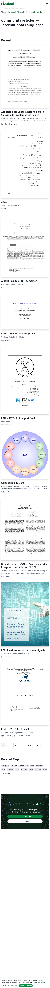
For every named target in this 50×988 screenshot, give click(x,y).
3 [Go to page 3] (11, 745)
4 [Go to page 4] (15, 745)
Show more (6, 773)
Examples (21, 12)
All (8, 12)
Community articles (34, 12)
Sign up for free (25, 816)
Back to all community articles (13, 8)
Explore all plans (25, 821)
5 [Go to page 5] (19, 745)
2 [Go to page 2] (7, 745)
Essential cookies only (10, 985)
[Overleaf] (7, 3)
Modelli (13, 12)
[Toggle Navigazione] (46, 3)
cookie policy (40, 982)
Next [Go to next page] (30, 745)
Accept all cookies (26, 986)
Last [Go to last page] (38, 745)
